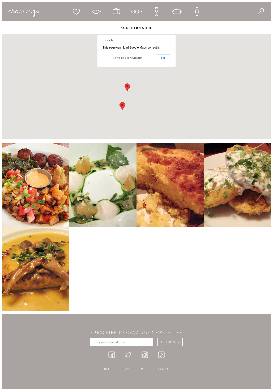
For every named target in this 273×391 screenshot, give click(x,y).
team (125, 369)
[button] (127, 87)
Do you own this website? (128, 58)
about (107, 369)
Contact (164, 369)
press (143, 369)
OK (163, 58)
